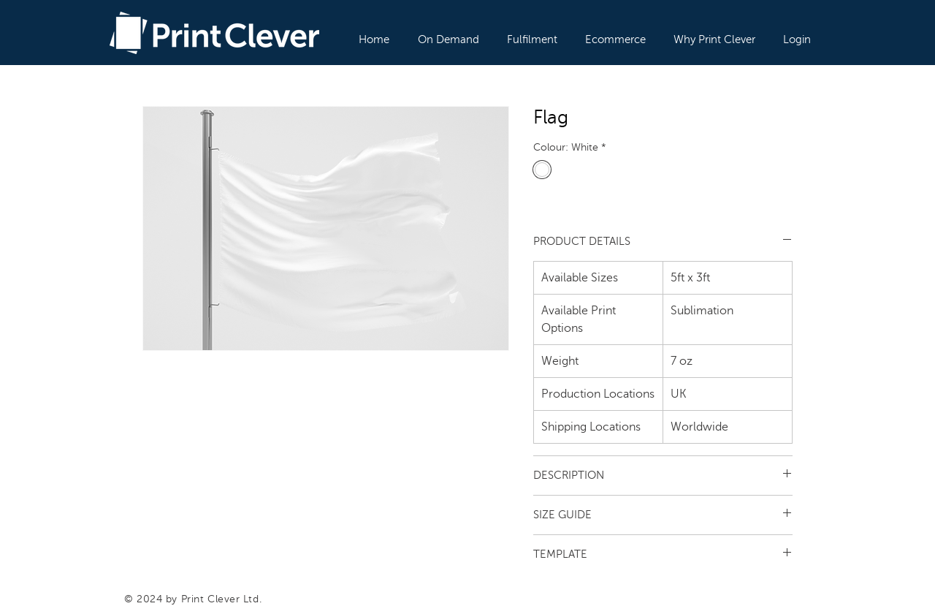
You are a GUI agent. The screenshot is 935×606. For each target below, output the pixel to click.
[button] (449, 33)
